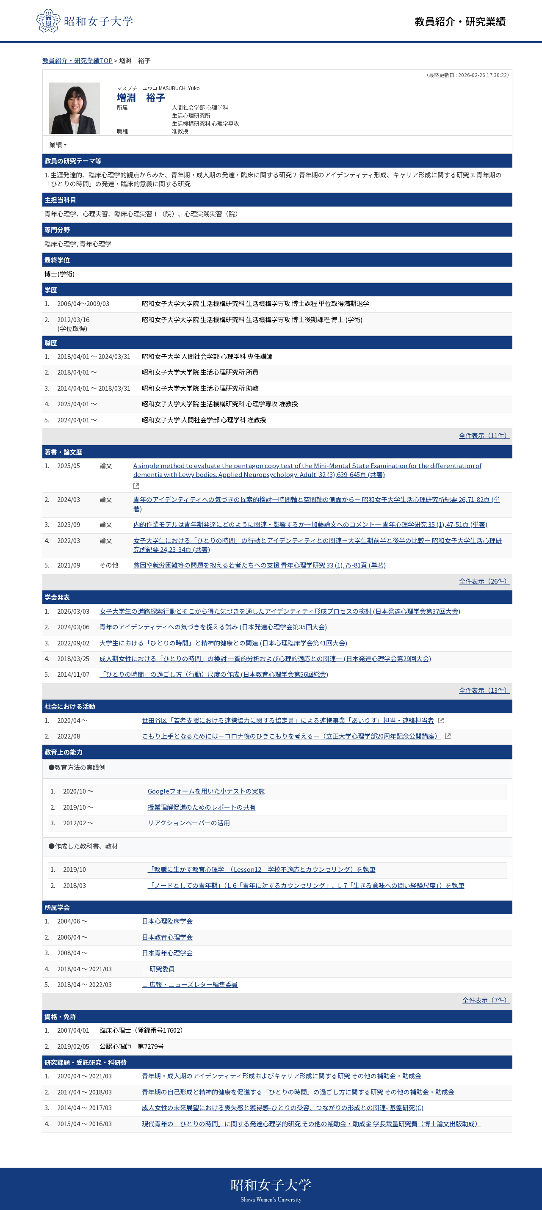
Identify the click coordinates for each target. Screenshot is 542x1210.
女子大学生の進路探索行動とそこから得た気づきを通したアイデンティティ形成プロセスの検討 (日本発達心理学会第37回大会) (280, 611)
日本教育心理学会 (167, 938)
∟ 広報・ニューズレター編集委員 (190, 985)
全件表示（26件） (484, 582)
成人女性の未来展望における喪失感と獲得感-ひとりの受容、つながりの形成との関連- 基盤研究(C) (282, 1108)
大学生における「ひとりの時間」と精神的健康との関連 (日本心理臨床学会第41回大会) (223, 643)
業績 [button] (55, 145)
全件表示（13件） (484, 691)
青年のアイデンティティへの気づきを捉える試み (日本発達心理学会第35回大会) (213, 627)
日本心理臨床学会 (167, 922)
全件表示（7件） (486, 1001)
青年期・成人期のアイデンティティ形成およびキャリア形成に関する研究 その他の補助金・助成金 (281, 1076)
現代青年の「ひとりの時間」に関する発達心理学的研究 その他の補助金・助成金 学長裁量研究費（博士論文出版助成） (311, 1124)
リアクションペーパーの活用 (189, 823)
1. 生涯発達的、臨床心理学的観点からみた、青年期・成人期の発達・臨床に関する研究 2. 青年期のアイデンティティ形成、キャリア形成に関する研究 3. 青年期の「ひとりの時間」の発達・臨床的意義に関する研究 (273, 180)
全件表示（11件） (484, 436)
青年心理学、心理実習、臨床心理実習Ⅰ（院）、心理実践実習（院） (142, 214)
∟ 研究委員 (158, 969)
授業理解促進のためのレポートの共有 (202, 808)
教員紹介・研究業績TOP (77, 61)
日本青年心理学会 (167, 953)
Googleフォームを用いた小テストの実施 (206, 792)
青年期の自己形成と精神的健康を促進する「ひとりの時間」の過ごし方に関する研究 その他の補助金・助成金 (298, 1093)
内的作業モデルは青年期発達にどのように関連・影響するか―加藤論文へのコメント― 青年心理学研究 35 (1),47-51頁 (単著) (310, 525)
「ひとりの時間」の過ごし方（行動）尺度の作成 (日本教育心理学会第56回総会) (214, 675)
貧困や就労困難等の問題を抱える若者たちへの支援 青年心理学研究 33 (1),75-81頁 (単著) (259, 566)
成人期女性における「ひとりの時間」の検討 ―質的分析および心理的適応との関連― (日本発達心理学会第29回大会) (265, 659)
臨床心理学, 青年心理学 (77, 244)
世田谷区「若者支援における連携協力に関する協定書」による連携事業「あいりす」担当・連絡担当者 (288, 721)
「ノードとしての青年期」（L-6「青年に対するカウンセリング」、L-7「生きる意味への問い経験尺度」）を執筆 (306, 886)
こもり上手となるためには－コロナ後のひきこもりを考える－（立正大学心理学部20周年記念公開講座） (291, 737)
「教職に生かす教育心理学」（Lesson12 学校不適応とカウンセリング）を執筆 (262, 870)
